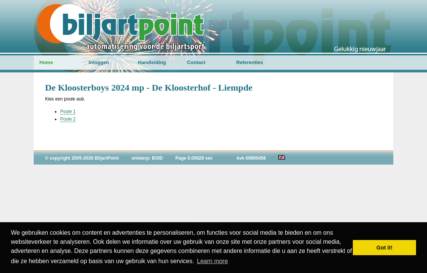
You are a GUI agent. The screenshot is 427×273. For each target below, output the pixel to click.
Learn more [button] (212, 261)
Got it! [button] (385, 248)
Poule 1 (68, 111)
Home (46, 62)
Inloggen (99, 62)
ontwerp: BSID (147, 158)
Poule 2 (68, 119)
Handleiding (152, 62)
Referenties (249, 62)
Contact (196, 62)
